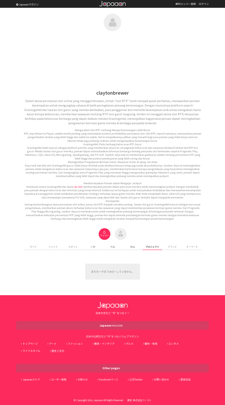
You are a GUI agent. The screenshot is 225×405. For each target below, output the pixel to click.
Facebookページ (108, 379)
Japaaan (112, 4)
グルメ (129, 343)
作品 (112, 246)
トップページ (30, 343)
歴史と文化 (58, 351)
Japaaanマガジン (27, 4)
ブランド (172, 246)
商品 (132, 246)
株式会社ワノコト (142, 400)
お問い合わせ (161, 379)
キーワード (192, 246)
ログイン (204, 4)
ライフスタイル (31, 351)
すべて (33, 246)
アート (52, 343)
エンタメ (174, 343)
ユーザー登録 (58, 379)
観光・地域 (151, 343)
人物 (93, 246)
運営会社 (185, 379)
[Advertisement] (112, 60)
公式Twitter (136, 379)
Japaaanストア (31, 379)
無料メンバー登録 (186, 4)
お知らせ (83, 379)
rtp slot (78, 186)
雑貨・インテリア (104, 343)
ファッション (75, 343)
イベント (53, 246)
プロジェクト (152, 246)
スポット (73, 246)
